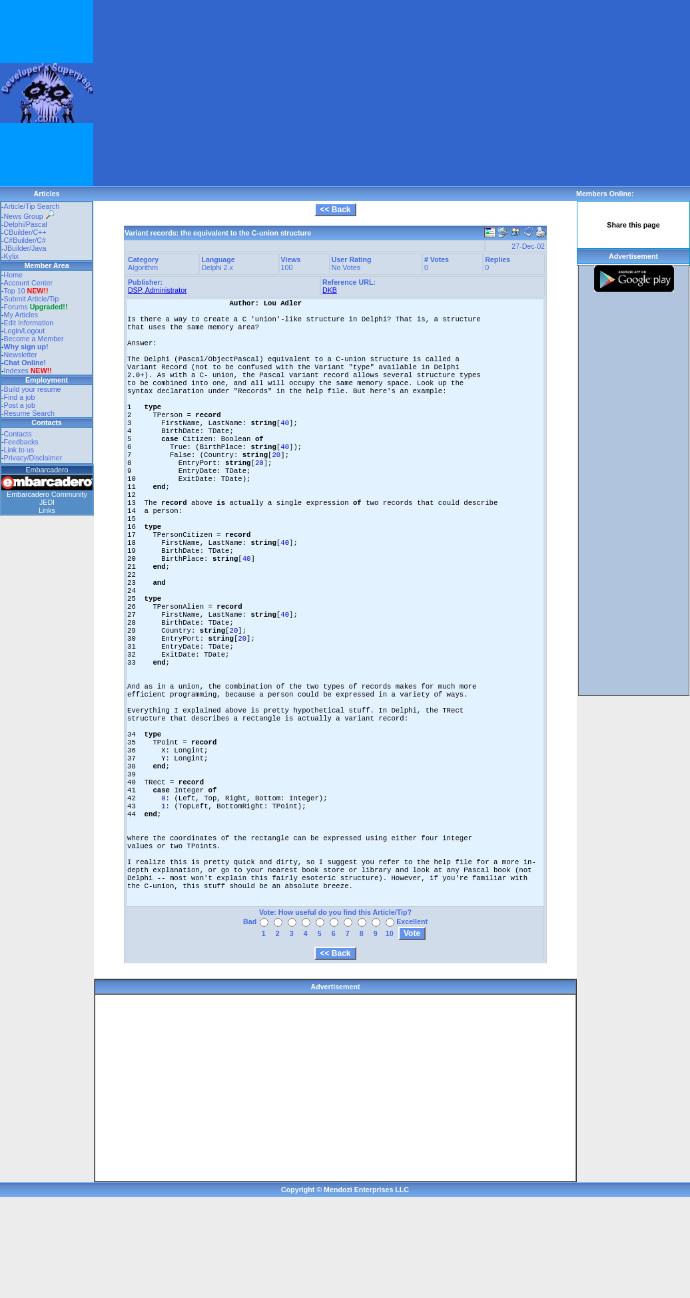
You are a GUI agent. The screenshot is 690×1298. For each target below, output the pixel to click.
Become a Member (34, 339)
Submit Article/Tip (31, 299)
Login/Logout (24, 331)
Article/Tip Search (32, 206)
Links (47, 510)
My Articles (21, 315)
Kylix (11, 256)
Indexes (16, 371)
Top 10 (14, 291)
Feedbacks (21, 442)
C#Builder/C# (25, 240)
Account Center (28, 283)
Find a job (19, 397)
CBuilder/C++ (25, 232)
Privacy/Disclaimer (33, 458)
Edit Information (29, 323)
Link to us (19, 450)
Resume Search (29, 413)
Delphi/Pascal (25, 224)
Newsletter (20, 355)
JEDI (47, 502)
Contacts (18, 434)
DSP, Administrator (157, 290)
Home (13, 275)
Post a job (19, 405)
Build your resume (32, 389)
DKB (329, 290)
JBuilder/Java (25, 248)
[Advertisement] (255, 93)
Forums (36, 307)
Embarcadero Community (47, 494)
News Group (29, 216)
